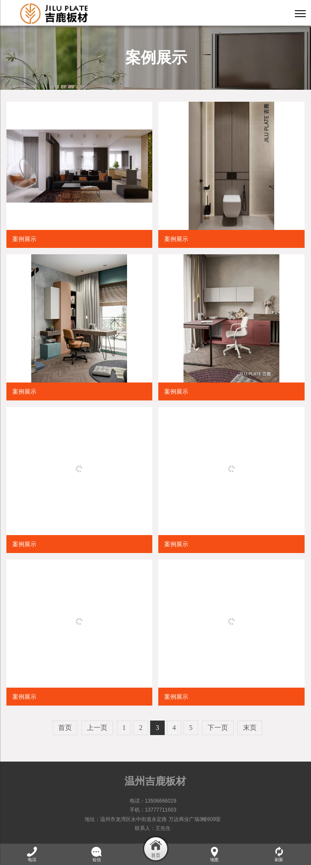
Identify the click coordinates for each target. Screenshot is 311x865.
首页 (65, 727)
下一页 (217, 727)
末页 (250, 727)
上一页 (97, 727)
